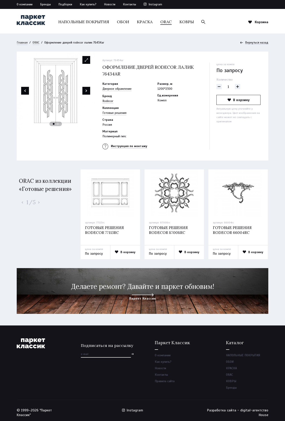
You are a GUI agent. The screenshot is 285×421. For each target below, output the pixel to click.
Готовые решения (114, 113)
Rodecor (107, 101)
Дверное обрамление (117, 89)
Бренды (45, 4)
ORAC (166, 21)
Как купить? (88, 4)
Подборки (65, 4)
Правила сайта (165, 381)
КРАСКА (145, 21)
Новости (109, 4)
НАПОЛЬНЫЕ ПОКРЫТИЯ (83, 21)
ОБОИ (123, 21)
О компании (25, 4)
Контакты (129, 4)
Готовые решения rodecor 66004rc (232, 230)
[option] (56, 91)
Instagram (155, 4)
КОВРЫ (186, 21)
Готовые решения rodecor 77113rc (104, 230)
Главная (22, 42)
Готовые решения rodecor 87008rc (168, 230)
